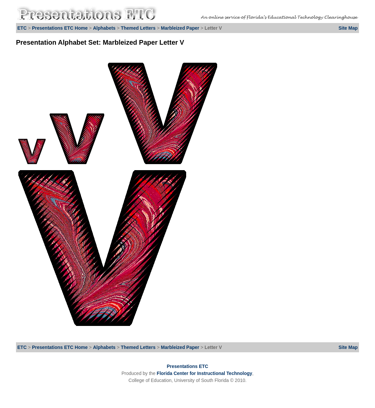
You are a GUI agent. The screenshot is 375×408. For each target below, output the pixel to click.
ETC (22, 28)
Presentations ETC (187, 366)
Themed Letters (138, 28)
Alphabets (104, 28)
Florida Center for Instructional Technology (204, 373)
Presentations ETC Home (60, 28)
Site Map (348, 28)
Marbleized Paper (180, 28)
